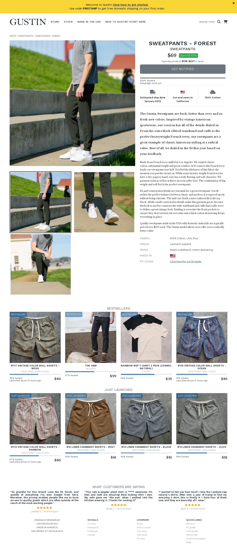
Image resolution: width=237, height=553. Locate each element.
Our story (142, 531)
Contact (91, 523)
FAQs (140, 523)
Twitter (91, 534)
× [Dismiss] (233, 3)
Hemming (191, 534)
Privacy (141, 538)
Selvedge (91, 369)
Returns (190, 523)
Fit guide (190, 527)
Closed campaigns (196, 538)
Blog (188, 542)
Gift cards (142, 534)
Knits (13, 36)
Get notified (183, 69)
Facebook (92, 531)
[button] (40, 202)
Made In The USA (89, 21)
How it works (144, 527)
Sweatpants (25, 36)
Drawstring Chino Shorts (35, 371)
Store (55, 21)
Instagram (93, 527)
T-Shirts (146, 371)
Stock (68, 21)
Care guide (192, 531)
